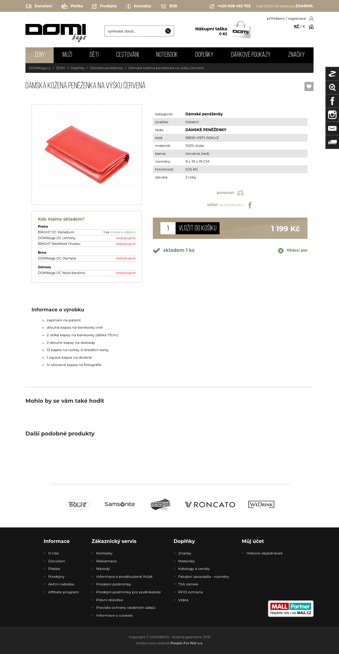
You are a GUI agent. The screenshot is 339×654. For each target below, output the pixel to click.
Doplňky (78, 68)
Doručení (38, 6)
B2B (168, 6)
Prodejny (104, 6)
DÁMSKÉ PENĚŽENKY (205, 129)
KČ (296, 26)
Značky (296, 55)
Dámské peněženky (106, 68)
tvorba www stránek (169, 643)
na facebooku (230, 205)
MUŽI (67, 55)
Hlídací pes (292, 250)
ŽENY (39, 55)
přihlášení (276, 18)
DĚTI (94, 55)
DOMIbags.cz (40, 68)
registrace (297, 18)
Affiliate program (63, 592)
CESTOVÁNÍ (127, 55)
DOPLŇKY (204, 55)
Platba (72, 6)
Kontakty (138, 6)
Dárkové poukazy (250, 55)
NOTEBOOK (167, 55)
